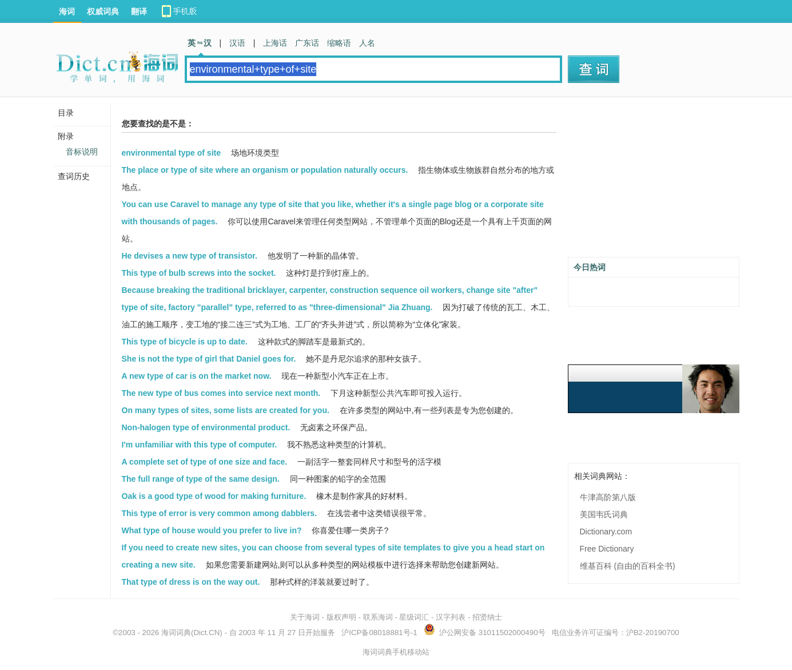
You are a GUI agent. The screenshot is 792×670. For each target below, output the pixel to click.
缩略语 (339, 42)
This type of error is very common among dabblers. (219, 513)
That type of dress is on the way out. (191, 581)
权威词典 (103, 11)
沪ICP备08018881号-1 (379, 632)
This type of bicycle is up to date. (185, 341)
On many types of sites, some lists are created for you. (225, 410)
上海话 (275, 42)
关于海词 (305, 617)
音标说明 (82, 151)
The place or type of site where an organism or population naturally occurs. (265, 170)
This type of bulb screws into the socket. (199, 272)
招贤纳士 (487, 617)
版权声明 (341, 617)
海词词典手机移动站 (396, 652)
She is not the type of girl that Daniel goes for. (209, 358)
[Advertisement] (653, 181)
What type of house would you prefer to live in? (212, 530)
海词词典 (176, 632)
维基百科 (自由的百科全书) (627, 565)
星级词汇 (414, 617)
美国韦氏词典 (604, 514)
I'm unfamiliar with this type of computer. (199, 444)
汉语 (237, 42)
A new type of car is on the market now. (197, 375)
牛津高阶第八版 (608, 497)
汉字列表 (450, 617)
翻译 (139, 11)
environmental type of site (171, 152)
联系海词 (378, 617)
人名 (367, 42)
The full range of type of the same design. (201, 478)
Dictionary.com (606, 531)
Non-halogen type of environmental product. (206, 427)
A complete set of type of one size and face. (205, 461)
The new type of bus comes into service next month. (221, 393)
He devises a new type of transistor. (189, 255)
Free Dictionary (607, 548)
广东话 (307, 42)
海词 (67, 11)
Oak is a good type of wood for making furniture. (214, 496)
